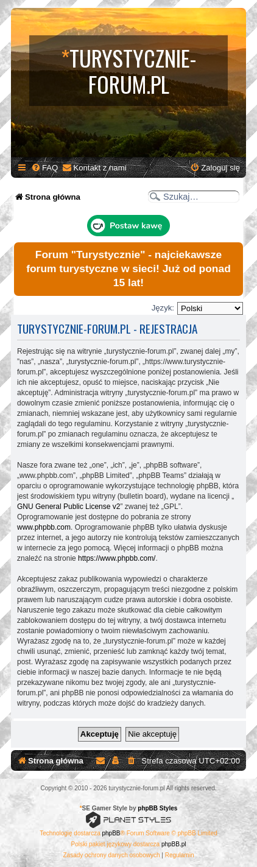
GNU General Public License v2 (68, 506)
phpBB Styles (157, 808)
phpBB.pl (173, 844)
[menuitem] (44, 168)
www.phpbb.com (44, 527)
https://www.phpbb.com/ (116, 558)
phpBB (111, 833)
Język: (163, 307)
